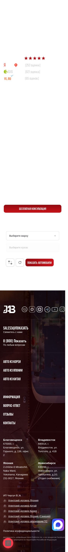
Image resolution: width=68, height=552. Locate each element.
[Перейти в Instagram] (62, 309)
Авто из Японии (13, 370)
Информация (11, 397)
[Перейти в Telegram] (56, 5)
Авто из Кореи (12, 362)
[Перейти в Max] (47, 5)
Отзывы (8, 414)
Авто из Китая (12, 379)
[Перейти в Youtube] (55, 309)
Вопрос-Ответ (11, 405)
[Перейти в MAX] (32, 309)
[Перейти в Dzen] (40, 309)
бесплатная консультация (32, 208)
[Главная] (9, 309)
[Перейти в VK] (25, 309)
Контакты (9, 423)
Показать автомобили (39, 262)
